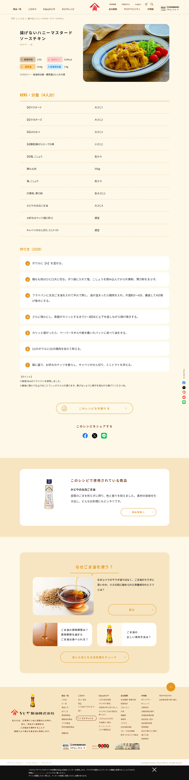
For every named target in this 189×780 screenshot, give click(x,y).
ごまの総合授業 (105, 699)
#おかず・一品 (26, 44)
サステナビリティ (165, 695)
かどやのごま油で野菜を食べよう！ (108, 713)
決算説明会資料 (147, 711)
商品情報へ (143, 512)
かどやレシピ (85, 718)
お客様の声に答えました (108, 707)
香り (79, 710)
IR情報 (144, 695)
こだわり (81, 695)
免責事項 (144, 738)
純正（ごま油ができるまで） (86, 705)
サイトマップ (46, 763)
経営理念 (124, 703)
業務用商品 (66, 715)
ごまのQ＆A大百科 (106, 718)
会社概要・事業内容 (128, 699)
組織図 (123, 715)
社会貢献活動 (126, 727)
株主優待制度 (146, 723)
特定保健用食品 (68, 727)
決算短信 (144, 707)
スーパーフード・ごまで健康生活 (105, 728)
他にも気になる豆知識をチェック (99, 657)
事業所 (123, 719)
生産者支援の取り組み (168, 699)
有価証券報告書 (147, 715)
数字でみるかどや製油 (129, 734)
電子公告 (144, 734)
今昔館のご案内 (105, 722)
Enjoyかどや (104, 695)
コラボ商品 (66, 723)
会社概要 (124, 695)
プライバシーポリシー (15, 763)
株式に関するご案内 (149, 731)
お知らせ (65, 733)
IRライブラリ (145, 699)
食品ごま (65, 707)
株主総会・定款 (147, 719)
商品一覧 (65, 695)
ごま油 (64, 699)
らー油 (64, 703)
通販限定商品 (67, 719)
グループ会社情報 (127, 731)
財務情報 (144, 727)
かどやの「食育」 (105, 703)
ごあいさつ (125, 707)
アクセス (124, 723)
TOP (13, 18)
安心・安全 (82, 699)
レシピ (21, 18)
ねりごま (65, 711)
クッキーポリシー (32, 763)
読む (141, 609)
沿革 (122, 711)
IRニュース (145, 703)
